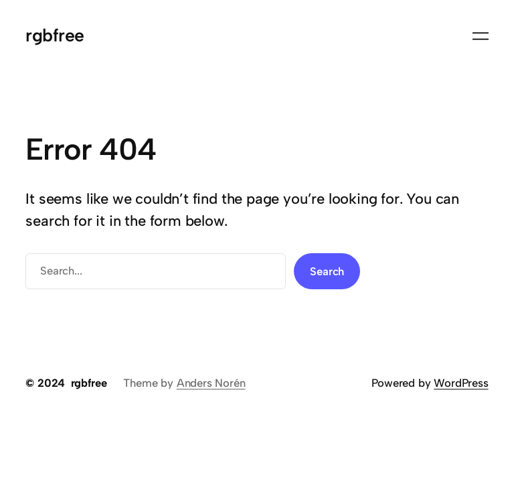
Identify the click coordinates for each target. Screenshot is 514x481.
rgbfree (54, 35)
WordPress (461, 382)
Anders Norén (211, 382)
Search (327, 271)
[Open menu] (481, 36)
